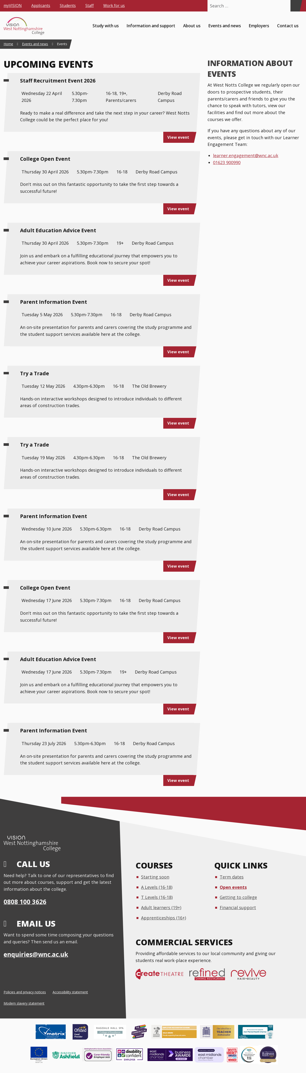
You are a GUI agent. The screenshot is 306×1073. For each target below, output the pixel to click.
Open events (233, 887)
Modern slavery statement (24, 1003)
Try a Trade (34, 373)
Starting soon (155, 877)
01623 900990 (226, 162)
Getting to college (238, 897)
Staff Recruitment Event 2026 (57, 80)
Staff (89, 5)
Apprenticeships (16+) (163, 918)
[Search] (295, 5)
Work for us (114, 5)
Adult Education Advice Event (58, 230)
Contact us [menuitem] (288, 25)
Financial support (238, 907)
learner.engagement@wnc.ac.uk (245, 155)
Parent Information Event (53, 302)
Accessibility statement (70, 992)
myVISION (13, 5)
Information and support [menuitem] (150, 25)
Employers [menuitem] (259, 25)
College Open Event (45, 158)
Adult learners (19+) (161, 907)
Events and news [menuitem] (224, 25)
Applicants (40, 5)
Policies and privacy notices (25, 992)
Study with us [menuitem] (106, 25)
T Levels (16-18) (157, 897)
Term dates (232, 877)
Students (68, 5)
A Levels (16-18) (156, 887)
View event (178, 137)
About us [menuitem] (192, 25)
